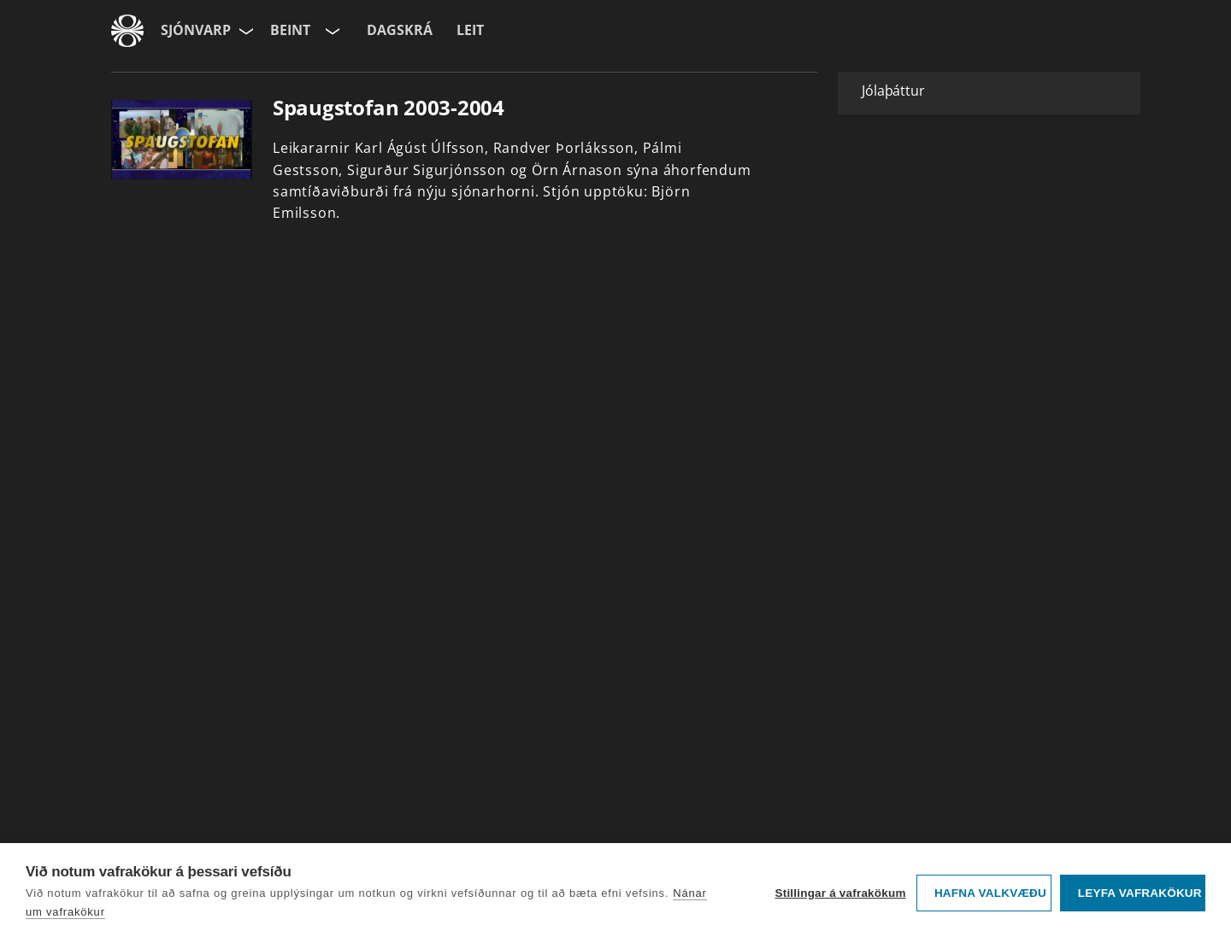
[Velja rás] (331, 31)
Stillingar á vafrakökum (840, 893)
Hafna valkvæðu (990, 893)
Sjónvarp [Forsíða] (196, 29)
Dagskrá (400, 29)
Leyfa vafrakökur (1140, 893)
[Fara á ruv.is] (127, 31)
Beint (290, 29)
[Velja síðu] (244, 31)
